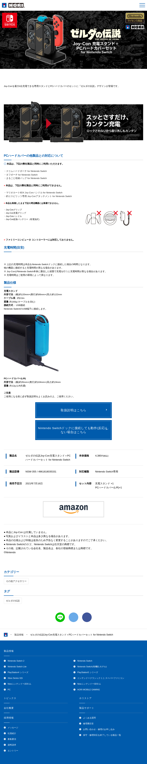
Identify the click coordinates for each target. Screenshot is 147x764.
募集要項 (12, 739)
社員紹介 (12, 733)
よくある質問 (89, 718)
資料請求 (12, 745)
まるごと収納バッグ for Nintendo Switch (26, 178)
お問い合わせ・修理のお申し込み (99, 729)
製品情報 (19, 634)
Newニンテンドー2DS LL (19, 684)
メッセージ (13, 727)
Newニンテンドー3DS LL (89, 684)
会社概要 (9, 708)
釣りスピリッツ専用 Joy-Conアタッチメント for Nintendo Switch (39, 196)
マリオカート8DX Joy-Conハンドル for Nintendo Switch (34, 192)
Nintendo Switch (84, 661)
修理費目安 (88, 723)
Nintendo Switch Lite (17, 666)
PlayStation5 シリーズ (87, 672)
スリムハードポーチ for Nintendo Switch (26, 171)
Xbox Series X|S (15, 678)
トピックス (10, 698)
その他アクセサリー (16, 581)
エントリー (13, 750)
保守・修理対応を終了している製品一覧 (102, 735)
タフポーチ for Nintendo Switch (22, 174)
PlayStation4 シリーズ (18, 672)
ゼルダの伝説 (13, 600)
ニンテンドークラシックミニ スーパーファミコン (100, 678)
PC (9, 689)
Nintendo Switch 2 (16, 661)
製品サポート (86, 708)
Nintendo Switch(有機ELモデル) (92, 666)
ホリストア (85, 698)
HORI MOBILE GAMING (88, 689)
